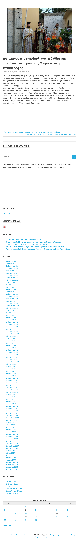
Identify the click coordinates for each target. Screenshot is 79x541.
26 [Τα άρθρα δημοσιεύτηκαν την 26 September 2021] (67, 517)
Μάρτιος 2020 (11, 432)
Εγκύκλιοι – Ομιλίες (12, 484)
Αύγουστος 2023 (12, 336)
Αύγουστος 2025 (12, 280)
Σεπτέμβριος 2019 (12, 446)
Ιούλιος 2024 (10, 311)
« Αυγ (5, 525)
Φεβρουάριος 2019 (12, 462)
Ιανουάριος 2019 (12, 465)
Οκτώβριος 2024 (12, 304)
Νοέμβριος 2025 (11, 273)
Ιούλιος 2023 (10, 339)
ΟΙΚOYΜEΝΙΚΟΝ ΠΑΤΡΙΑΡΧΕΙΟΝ (16, 146)
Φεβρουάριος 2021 (12, 406)
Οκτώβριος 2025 (12, 276)
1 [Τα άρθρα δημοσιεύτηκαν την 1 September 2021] (25, 507)
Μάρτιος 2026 (11, 264)
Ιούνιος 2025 (10, 285)
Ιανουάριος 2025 (12, 297)
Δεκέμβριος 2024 (12, 299)
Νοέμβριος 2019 (11, 441)
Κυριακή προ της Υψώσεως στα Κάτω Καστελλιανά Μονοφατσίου (51, 134)
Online (8, 214)
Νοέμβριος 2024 (11, 301)
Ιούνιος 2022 (10, 369)
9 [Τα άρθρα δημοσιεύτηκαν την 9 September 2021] (35, 510)
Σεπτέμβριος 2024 (12, 306)
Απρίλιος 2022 (11, 374)
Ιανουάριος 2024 (12, 325)
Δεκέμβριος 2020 (12, 411)
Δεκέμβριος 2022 (12, 355)
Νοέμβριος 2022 (11, 357)
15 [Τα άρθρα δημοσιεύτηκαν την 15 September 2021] (26, 513)
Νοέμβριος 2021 (11, 385)
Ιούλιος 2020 (10, 423)
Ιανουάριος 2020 (12, 437)
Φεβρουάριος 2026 (12, 266)
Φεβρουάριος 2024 (12, 322)
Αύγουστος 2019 (12, 448)
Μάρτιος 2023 (11, 348)
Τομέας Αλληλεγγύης (13, 493)
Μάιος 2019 (10, 455)
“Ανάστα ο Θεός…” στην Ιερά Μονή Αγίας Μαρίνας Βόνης (26, 245)
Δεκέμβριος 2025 (12, 271)
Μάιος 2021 (10, 399)
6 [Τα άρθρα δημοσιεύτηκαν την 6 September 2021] (4, 510)
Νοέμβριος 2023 (11, 329)
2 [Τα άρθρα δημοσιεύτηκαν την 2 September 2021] (35, 507)
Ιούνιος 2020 (10, 425)
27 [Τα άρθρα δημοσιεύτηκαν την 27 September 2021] (5, 520)
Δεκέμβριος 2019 (12, 439)
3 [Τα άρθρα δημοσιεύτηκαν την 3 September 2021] (46, 507)
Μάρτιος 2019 (11, 460)
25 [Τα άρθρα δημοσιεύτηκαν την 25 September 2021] (57, 517)
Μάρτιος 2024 (11, 320)
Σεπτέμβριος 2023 (12, 334)
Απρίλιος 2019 (11, 458)
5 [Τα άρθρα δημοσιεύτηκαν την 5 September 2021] (66, 507)
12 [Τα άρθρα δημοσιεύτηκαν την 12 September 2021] (67, 510)
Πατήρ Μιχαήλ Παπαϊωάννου (59, 535)
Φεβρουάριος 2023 (12, 350)
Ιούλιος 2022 (10, 367)
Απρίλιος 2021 (11, 402)
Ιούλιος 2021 (10, 395)
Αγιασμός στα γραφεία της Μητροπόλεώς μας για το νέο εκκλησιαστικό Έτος (32, 132)
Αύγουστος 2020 (12, 420)
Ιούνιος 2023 (10, 341)
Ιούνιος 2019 (10, 453)
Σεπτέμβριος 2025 (12, 278)
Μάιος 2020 (10, 427)
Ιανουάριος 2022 (12, 381)
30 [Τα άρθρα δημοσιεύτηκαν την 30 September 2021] (36, 520)
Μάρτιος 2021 (11, 404)
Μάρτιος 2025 (11, 292)
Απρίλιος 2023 (11, 346)
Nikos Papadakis (28, 535)
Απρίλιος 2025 (11, 290)
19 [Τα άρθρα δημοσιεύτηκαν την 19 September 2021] (67, 513)
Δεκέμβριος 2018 (12, 467)
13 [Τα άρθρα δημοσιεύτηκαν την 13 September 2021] (5, 513)
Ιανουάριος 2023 (12, 353)
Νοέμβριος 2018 (11, 469)
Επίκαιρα (9, 486)
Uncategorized (24, 72)
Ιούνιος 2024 (10, 313)
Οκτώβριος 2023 (12, 332)
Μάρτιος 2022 (11, 376)
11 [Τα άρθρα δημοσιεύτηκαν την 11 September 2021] (57, 510)
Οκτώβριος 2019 (12, 444)
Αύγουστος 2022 (12, 364)
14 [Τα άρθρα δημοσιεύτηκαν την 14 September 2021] (15, 513)
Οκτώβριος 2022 (12, 360)
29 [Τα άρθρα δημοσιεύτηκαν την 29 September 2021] (26, 520)
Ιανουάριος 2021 (12, 409)
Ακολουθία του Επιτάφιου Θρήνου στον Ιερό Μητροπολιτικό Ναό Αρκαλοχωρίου (35, 247)
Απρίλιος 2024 (11, 318)
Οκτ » (10, 525)
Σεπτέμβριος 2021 (12, 390)
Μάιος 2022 (10, 371)
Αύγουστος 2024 (12, 308)
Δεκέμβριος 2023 (12, 327)
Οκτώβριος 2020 (12, 416)
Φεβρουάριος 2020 (12, 434)
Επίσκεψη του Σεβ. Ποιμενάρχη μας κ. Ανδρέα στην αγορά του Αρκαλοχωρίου (33, 242)
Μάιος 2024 (10, 315)
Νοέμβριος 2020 (11, 413)
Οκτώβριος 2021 (12, 388)
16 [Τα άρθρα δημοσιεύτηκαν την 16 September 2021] (36, 513)
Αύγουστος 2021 (12, 392)
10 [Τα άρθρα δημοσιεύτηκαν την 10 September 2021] (46, 510)
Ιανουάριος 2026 (12, 269)
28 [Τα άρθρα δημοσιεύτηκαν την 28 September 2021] (15, 520)
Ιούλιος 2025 (10, 283)
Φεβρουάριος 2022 (12, 378)
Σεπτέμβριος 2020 (12, 418)
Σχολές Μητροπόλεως (14, 491)
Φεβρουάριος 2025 (12, 294)
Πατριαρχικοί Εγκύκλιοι (14, 489)
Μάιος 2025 (10, 287)
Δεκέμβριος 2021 (12, 383)
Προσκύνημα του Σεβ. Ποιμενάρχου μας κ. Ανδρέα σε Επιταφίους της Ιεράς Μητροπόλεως (38, 249)
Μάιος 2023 (10, 343)
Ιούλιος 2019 (10, 451)
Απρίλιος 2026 (11, 262)
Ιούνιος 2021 (10, 397)
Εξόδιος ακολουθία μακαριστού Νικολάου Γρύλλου (24, 240)
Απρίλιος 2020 (11, 430)
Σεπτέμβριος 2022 (12, 362)
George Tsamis (15, 535)
